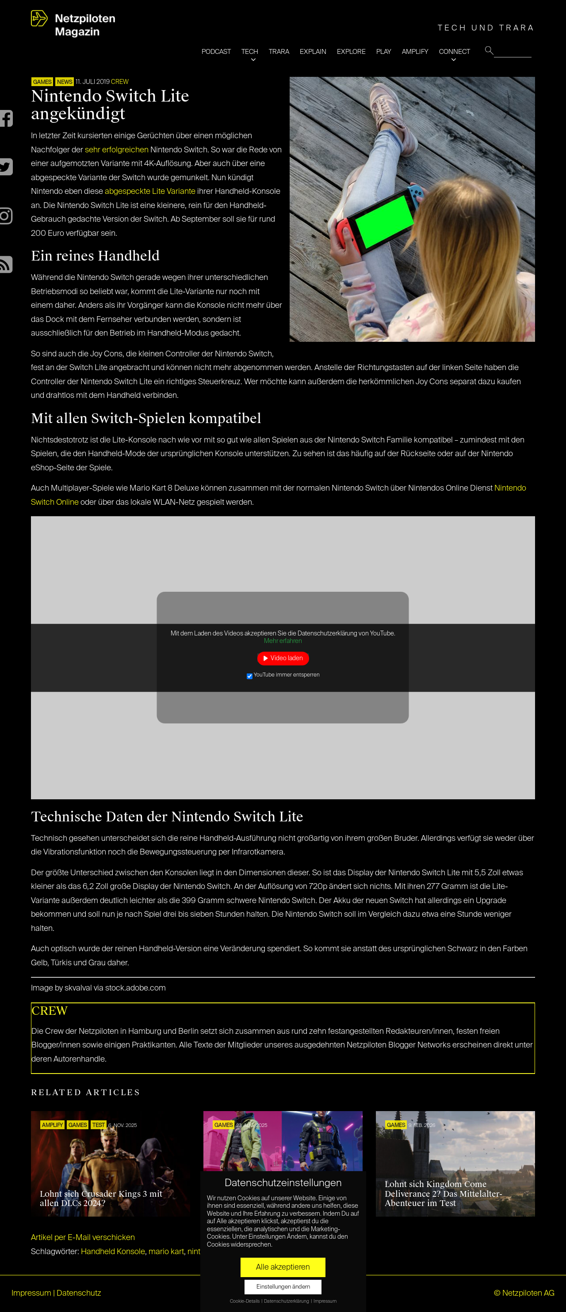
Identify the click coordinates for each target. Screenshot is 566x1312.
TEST (98, 1125)
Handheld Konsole (113, 1252)
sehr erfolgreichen (117, 150)
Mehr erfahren (283, 641)
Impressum (31, 1293)
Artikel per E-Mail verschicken (83, 1238)
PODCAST (216, 52)
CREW (120, 82)
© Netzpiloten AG (524, 1293)
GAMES (42, 82)
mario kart (166, 1252)
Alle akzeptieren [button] (283, 1267)
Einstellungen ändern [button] (283, 1287)
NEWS (64, 82)
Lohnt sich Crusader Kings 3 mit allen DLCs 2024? (101, 1199)
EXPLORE (351, 52)
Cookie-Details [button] (245, 1301)
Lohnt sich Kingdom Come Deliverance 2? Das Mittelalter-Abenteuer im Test (443, 1194)
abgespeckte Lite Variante (150, 192)
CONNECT (454, 52)
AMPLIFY (415, 52)
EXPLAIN (313, 52)
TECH (249, 52)
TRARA (279, 52)
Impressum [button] (325, 1301)
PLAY (383, 52)
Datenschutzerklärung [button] (287, 1301)
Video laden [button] (287, 658)
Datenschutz (79, 1293)
